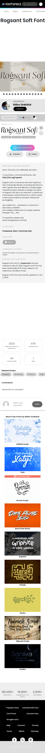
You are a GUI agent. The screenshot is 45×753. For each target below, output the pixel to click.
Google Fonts (12, 719)
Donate (9, 242)
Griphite (22, 557)
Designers (37, 695)
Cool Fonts (11, 713)
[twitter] (22, 740)
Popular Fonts (12, 708)
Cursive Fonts (33, 713)
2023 (12, 343)
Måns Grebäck (22, 104)
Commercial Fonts (30, 708)
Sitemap (35, 731)
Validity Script (22, 444)
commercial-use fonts (22, 696)
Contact (20, 109)
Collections (27, 11)
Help (8, 725)
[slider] (23, 117)
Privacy (35, 725)
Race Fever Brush (22, 528)
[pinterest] (30, 740)
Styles (15, 11)
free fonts (7, 695)
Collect (14, 154)
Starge (22, 585)
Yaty (22, 472)
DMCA (21, 731)
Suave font (26, 263)
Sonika (23, 669)
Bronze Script (22, 500)
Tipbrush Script (22, 641)
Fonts (6, 11)
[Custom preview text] (9, 117)
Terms (9, 731)
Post (37, 404)
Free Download (22, 147)
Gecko (22, 613)
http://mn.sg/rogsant (12, 177)
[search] (30, 4)
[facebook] (14, 740)
